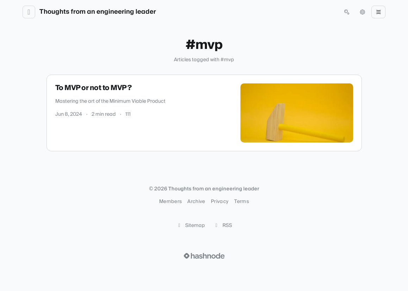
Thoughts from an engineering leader (97, 12)
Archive (196, 201)
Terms (241, 201)
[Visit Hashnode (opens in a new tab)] (204, 256)
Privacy (219, 201)
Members (170, 201)
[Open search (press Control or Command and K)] (346, 12)
